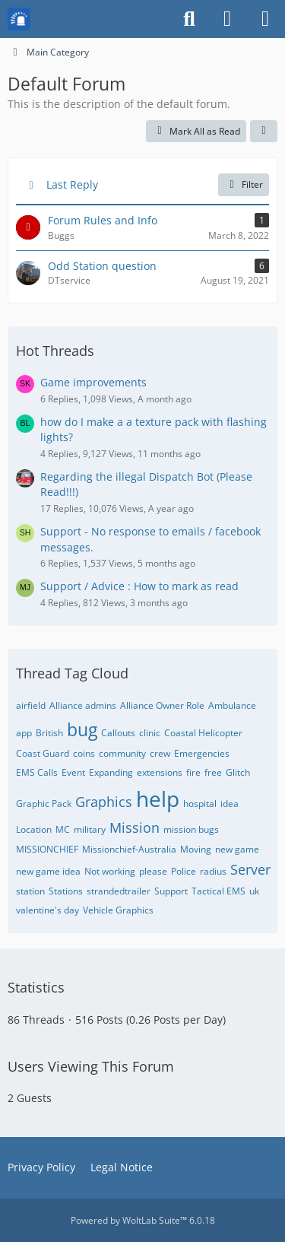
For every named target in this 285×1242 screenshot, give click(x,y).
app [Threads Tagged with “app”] (24, 732)
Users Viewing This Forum (91, 1066)
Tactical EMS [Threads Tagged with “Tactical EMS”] (218, 891)
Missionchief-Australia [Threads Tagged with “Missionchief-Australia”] (129, 849)
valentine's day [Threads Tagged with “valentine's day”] (47, 910)
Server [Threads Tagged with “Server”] (250, 869)
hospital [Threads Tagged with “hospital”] (200, 803)
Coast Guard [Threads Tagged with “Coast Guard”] (42, 753)
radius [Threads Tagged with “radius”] (213, 871)
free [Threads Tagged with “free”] (213, 772)
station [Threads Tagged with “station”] (30, 891)
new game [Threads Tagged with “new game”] (237, 849)
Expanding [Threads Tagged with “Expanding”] (111, 772)
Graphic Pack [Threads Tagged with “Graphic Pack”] (43, 803)
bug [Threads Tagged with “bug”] (82, 729)
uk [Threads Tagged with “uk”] (254, 891)
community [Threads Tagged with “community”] (122, 753)
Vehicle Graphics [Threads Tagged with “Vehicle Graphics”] (118, 910)
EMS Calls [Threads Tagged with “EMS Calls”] (37, 772)
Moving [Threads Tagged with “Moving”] (195, 849)
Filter (243, 184)
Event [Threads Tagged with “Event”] (73, 772)
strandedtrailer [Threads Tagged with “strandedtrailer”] (118, 891)
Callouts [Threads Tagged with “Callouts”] (118, 732)
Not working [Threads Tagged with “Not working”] (109, 871)
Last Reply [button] (72, 184)
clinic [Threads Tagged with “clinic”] (149, 732)
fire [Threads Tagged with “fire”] (193, 772)
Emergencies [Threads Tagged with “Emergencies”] (202, 753)
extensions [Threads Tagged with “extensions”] (159, 772)
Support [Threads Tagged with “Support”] (171, 891)
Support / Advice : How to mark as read (139, 586)
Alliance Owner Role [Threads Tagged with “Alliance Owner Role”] (162, 705)
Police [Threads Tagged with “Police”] (183, 871)
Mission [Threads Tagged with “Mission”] (134, 827)
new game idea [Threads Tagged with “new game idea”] (48, 871)
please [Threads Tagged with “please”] (153, 871)
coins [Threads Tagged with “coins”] (84, 753)
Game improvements (93, 382)
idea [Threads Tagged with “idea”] (229, 803)
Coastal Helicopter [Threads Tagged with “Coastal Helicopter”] (203, 732)
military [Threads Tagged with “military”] (90, 829)
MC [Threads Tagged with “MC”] (62, 829)
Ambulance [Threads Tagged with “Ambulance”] (232, 705)
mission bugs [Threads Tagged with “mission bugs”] (191, 829)
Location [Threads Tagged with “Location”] (34, 829)
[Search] (189, 19)
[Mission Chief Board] (19, 19)
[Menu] (265, 19)
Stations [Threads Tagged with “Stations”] (66, 891)
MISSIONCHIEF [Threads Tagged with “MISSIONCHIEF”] (47, 849)
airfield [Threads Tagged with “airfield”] (31, 705)
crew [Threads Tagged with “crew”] (160, 753)
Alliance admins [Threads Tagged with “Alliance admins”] (82, 705)
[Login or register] (227, 19)
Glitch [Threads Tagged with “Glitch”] (238, 772)
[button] (263, 131)
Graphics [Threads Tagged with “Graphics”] (103, 802)
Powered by (143, 1220)
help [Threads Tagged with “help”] (157, 798)
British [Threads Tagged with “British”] (49, 732)
